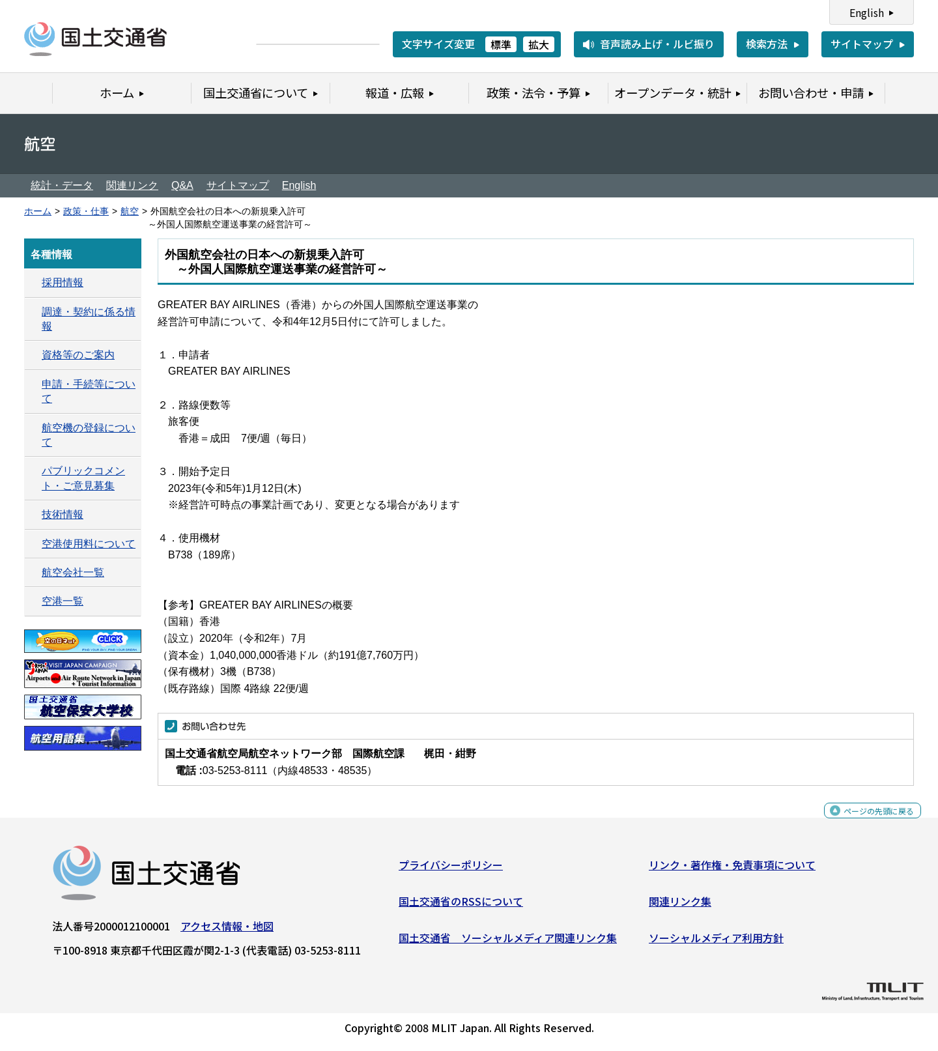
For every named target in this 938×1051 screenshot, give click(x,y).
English (866, 12)
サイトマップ (862, 43)
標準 (500, 44)
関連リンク (132, 185)
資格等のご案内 (78, 354)
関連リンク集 (680, 906)
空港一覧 (62, 601)
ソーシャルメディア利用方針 (716, 942)
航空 (130, 211)
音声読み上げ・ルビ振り (657, 43)
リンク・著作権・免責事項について (732, 870)
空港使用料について (88, 543)
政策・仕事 (86, 211)
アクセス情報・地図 (227, 931)
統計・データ (62, 185)
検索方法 (767, 43)
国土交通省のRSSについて (461, 906)
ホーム (37, 211)
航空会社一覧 (73, 572)
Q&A (182, 185)
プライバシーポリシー (451, 870)
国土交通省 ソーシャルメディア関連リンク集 (508, 942)
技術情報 (62, 514)
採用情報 (62, 282)
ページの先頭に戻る (868, 822)
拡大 (538, 44)
